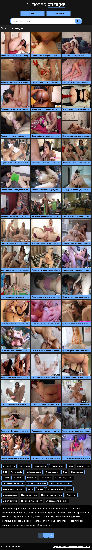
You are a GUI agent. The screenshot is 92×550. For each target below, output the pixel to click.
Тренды (32, 13)
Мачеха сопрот (10, 495)
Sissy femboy (77, 472)
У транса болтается (37, 483)
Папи (70, 466)
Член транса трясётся (60, 483)
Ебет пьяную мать (64, 478)
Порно (46, 5)
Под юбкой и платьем (13, 483)
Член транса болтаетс (13, 489)
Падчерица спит (29, 495)
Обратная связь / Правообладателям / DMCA (71, 547)
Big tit (69, 489)
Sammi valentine (55, 489)
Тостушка (31, 478)
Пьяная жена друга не (51, 495)
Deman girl (71, 495)
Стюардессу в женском (57, 501)
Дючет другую (10, 501)
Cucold (6, 478)
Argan (30, 489)
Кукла (40, 489)
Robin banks (16, 472)
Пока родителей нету (31, 501)
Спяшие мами (57, 466)
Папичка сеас (83, 466)
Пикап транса (51, 472)
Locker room (24, 466)
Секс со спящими (10, 546)
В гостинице (40, 466)
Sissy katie (18, 478)
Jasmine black (9, 466)
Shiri (5, 472)
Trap (65, 472)
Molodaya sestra (34, 472)
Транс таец (45, 478)
